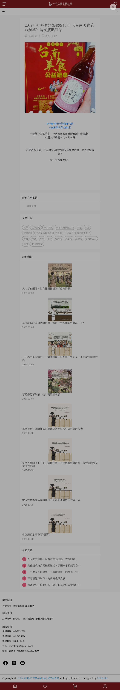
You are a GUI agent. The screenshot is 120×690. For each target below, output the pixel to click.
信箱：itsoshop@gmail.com (17, 645)
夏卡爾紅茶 (37, 244)
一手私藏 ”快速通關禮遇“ (76, 233)
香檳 (26, 244)
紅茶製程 (35, 227)
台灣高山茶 (90, 238)
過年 (41, 238)
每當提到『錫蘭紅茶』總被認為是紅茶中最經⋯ (51, 585)
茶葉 (87, 227)
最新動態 (31, 206)
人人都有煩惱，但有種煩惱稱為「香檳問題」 (50, 559)
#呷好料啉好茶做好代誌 (60, 123)
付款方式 (6, 605)
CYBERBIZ (102, 678)
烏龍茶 (78, 238)
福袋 (49, 238)
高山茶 (68, 238)
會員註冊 (28, 233)
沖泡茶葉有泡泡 (43, 233)
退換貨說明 (18, 605)
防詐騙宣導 (28, 618)
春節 (33, 238)
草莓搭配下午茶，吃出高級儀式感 (43, 578)
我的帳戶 (17, 618)
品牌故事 (6, 618)
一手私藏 (48, 227)
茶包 (79, 227)
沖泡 (57, 233)
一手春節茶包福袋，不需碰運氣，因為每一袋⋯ (51, 572)
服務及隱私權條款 (44, 618)
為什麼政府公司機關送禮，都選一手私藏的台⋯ (51, 566)
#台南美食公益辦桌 (60, 127)
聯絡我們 (29, 605)
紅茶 (26, 227)
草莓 (26, 238)
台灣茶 (58, 238)
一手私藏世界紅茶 (65, 227)
